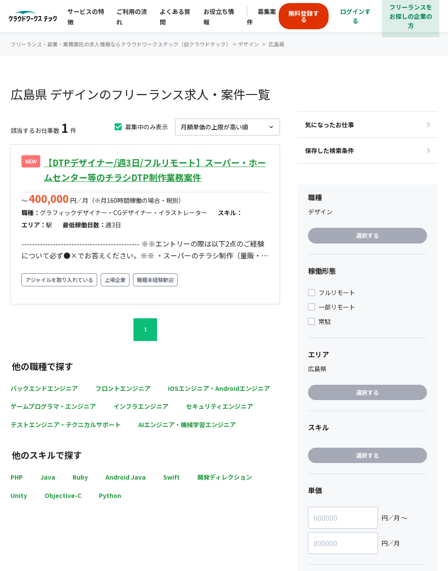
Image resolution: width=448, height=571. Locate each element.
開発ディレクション (224, 477)
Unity (18, 495)
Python (110, 495)
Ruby (80, 477)
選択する (367, 235)
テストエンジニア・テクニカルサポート (65, 424)
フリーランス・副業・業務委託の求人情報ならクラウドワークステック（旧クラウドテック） (120, 44)
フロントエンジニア (122, 388)
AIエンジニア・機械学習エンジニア (187, 424)
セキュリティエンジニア (219, 406)
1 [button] (145, 329)
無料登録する (303, 16)
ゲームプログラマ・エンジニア (53, 406)
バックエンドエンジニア (44, 388)
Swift (171, 477)
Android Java (125, 477)
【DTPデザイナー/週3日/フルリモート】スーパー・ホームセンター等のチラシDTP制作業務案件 (155, 170)
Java (47, 477)
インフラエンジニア (140, 406)
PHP (16, 477)
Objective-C (63, 495)
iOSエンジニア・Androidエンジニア (219, 388)
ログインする (355, 16)
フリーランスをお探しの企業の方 (410, 16)
